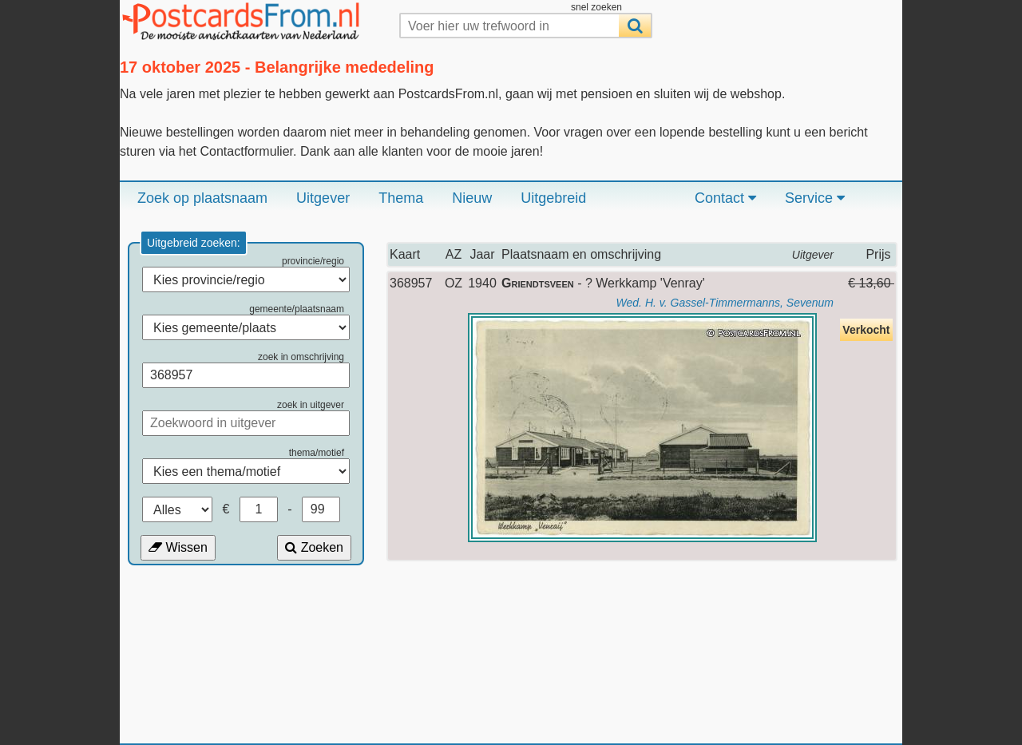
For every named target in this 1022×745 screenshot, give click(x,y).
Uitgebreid (553, 198)
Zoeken (314, 547)
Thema (400, 198)
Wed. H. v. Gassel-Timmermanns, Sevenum (725, 302)
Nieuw (472, 198)
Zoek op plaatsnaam (202, 198)
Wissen (178, 547)
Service (815, 198)
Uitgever (323, 198)
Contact (725, 198)
